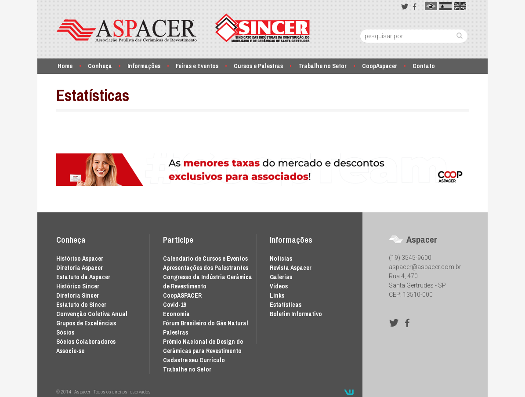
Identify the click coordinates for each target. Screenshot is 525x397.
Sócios (65, 332)
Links (277, 295)
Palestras (175, 332)
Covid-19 (174, 305)
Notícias (281, 258)
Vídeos (279, 286)
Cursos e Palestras (258, 66)
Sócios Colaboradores (86, 342)
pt (431, 6)
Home (65, 66)
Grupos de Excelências (86, 323)
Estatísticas (285, 305)
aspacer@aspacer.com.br (425, 266)
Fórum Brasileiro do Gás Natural (205, 323)
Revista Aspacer (290, 268)
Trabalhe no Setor (322, 66)
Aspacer (183, 28)
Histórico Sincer (77, 286)
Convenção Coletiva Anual (91, 314)
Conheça (100, 66)
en (460, 6)
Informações (143, 66)
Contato (424, 66)
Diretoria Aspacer (79, 268)
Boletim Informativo (296, 314)
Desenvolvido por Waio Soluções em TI (349, 392)
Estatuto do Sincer (81, 305)
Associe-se (70, 351)
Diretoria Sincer (77, 295)
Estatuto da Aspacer (83, 277)
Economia (176, 314)
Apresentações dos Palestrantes (205, 268)
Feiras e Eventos (197, 66)
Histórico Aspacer (79, 258)
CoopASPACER (182, 295)
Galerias (281, 277)
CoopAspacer (379, 66)
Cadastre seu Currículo (194, 360)
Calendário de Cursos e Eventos (205, 258)
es (445, 6)
